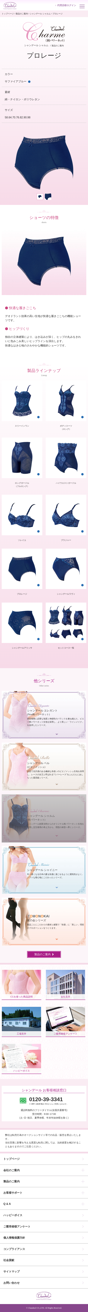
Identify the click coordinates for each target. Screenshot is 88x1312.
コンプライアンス (14, 1249)
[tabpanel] (44, 162)
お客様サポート (12, 1192)
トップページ (8, 14)
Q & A (7, 1203)
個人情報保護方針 (14, 1237)
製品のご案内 (22, 14)
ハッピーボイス (12, 1215)
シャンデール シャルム (40, 14)
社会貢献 (8, 1260)
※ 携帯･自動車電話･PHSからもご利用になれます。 (48, 1100)
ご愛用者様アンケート (16, 1226)
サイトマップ (11, 1271)
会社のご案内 (11, 1170)
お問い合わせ (11, 1282)
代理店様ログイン (66, 5)
